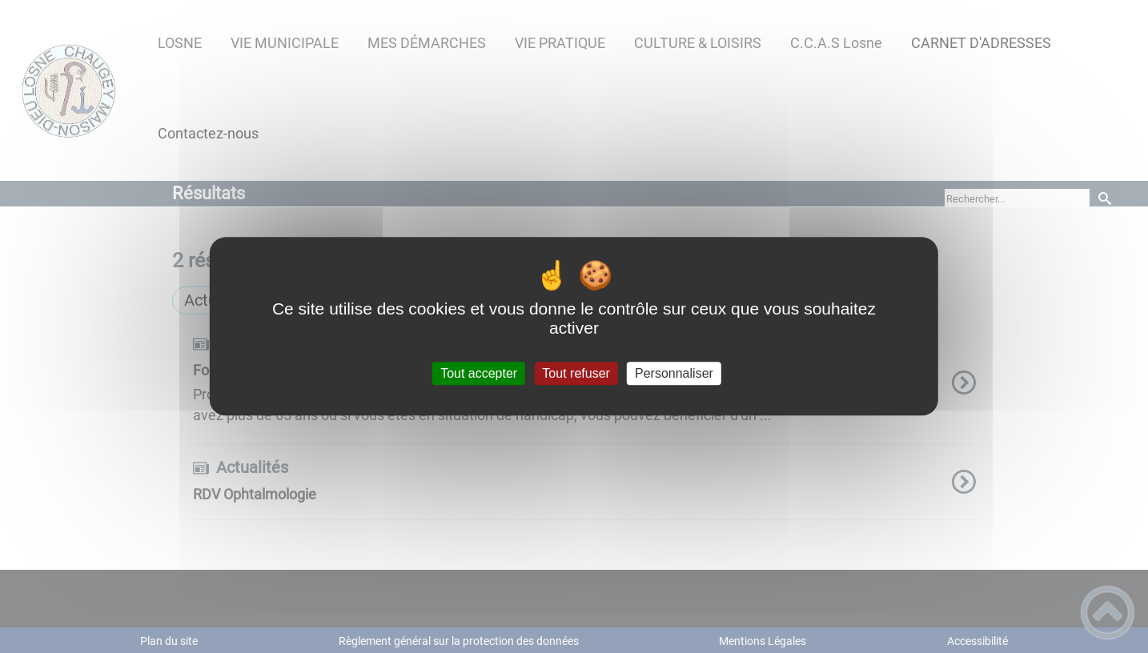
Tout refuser (575, 373)
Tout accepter (478, 373)
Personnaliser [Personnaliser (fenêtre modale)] (674, 373)
